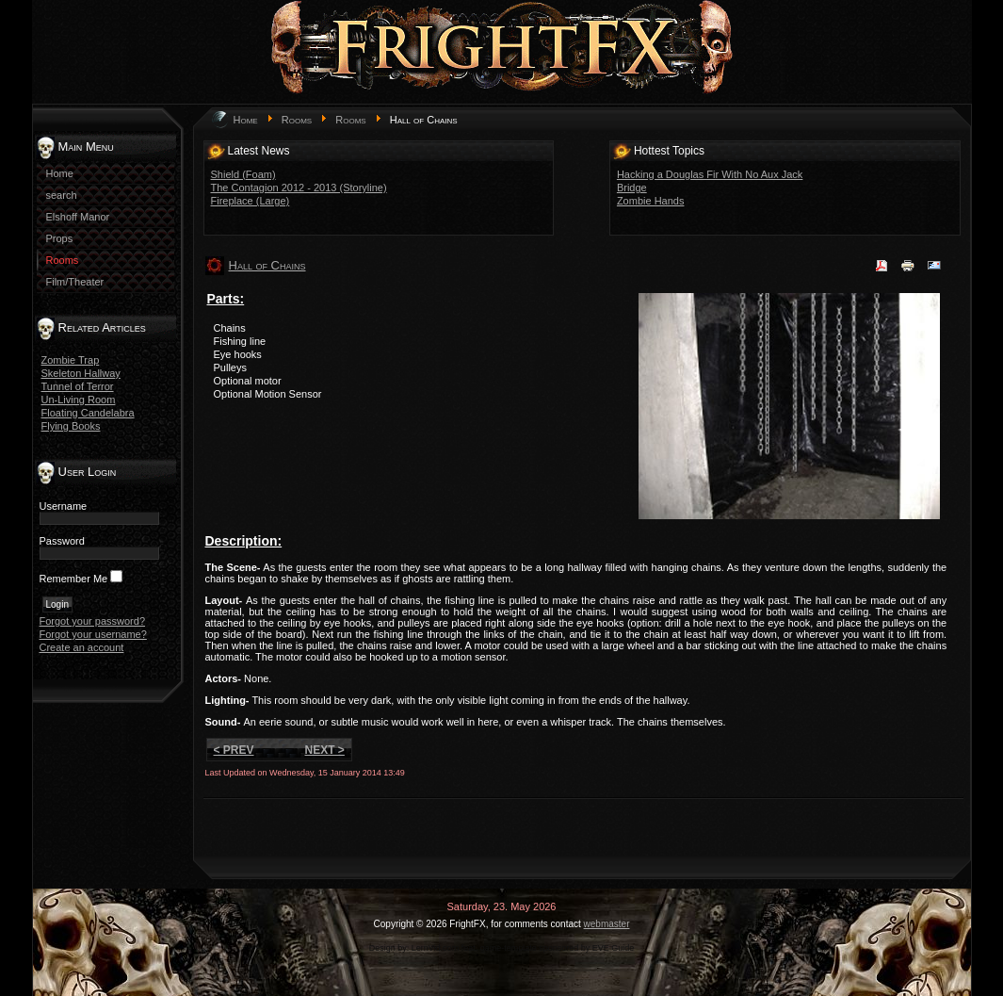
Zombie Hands (651, 200)
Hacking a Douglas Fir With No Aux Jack (709, 174)
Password (62, 541)
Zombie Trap (70, 360)
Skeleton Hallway (81, 373)
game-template (508, 948)
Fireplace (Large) (250, 200)
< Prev (234, 750)
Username (64, 506)
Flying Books (71, 426)
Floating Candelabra (88, 412)
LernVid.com (435, 948)
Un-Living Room (78, 399)
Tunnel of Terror (77, 386)
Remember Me (74, 578)
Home (246, 119)
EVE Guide (613, 948)
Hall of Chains (267, 265)
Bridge (632, 187)
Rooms (297, 119)
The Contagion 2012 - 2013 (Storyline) (299, 187)
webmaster (607, 924)
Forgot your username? (93, 634)
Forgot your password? (93, 621)
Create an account (82, 647)
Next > (325, 750)
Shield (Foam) (243, 174)
